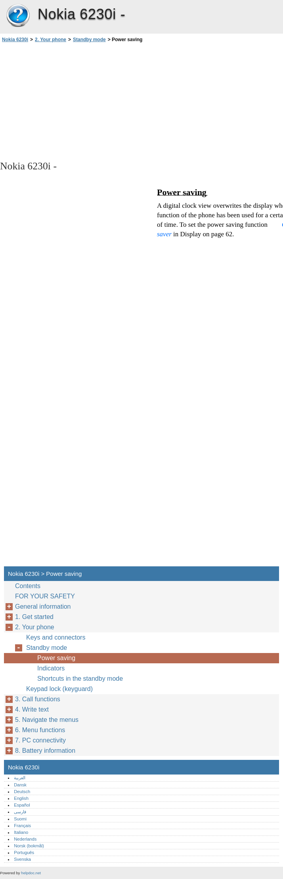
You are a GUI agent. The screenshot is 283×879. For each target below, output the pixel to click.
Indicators (51, 668)
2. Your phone (50, 39)
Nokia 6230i (18, 16)
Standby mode (89, 39)
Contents (27, 586)
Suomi (20, 818)
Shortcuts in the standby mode (80, 678)
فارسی (20, 811)
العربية (19, 777)
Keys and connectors (55, 637)
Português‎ (24, 852)
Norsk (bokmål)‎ (29, 845)
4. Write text (32, 709)
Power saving (56, 658)
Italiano (21, 832)
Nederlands (25, 839)
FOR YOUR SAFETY (45, 596)
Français (22, 825)
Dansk (20, 784)
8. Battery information (45, 750)
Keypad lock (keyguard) (59, 688)
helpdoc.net (31, 873)
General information (43, 606)
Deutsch (22, 791)
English (21, 798)
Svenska (22, 859)
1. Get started (34, 616)
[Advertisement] (70, 101)
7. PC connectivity (40, 740)
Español (22, 805)
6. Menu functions (40, 730)
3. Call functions (37, 699)
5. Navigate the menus (46, 719)
